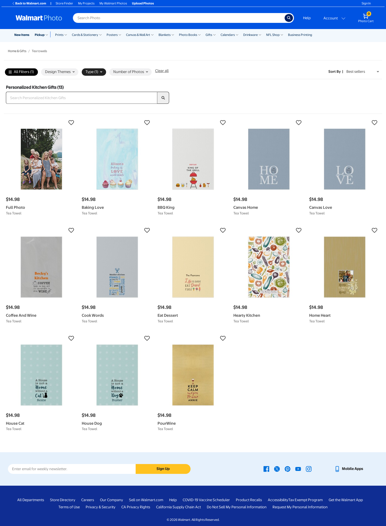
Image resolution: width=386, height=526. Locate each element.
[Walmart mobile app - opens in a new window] (348, 468)
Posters (112, 35)
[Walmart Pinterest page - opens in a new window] (287, 468)
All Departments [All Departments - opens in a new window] (30, 500)
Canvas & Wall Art (138, 35)
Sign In (366, 3)
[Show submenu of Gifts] (214, 34)
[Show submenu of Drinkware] (259, 34)
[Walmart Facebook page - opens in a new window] (266, 468)
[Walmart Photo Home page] (39, 18)
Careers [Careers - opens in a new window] (87, 500)
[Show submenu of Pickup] (47, 34)
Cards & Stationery (85, 35)
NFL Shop (273, 35)
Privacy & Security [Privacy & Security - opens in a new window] (100, 507)
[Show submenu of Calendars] (237, 34)
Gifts (209, 35)
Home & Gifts (17, 51)
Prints (59, 35)
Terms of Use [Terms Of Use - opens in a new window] (69, 507)
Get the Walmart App (346, 500)
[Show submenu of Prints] (65, 34)
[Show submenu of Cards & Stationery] (100, 34)
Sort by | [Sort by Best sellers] (335, 71)
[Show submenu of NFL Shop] (281, 34)
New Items (21, 35)
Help (307, 18)
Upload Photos (143, 3)
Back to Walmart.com (29, 3)
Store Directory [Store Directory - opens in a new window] (62, 500)
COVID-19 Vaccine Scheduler (206, 500)
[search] (163, 98)
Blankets (165, 35)
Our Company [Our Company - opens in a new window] (111, 500)
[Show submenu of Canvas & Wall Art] (152, 34)
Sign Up (163, 468)
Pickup (40, 35)
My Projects (86, 3)
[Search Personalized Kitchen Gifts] (81, 98)
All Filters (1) (21, 72)
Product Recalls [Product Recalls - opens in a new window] (249, 500)
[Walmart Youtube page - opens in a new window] (298, 468)
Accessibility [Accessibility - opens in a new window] (278, 500)
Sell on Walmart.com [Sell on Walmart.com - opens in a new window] (146, 500)
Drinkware (250, 35)
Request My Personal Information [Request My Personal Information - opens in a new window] (300, 507)
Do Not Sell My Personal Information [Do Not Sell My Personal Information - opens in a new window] (237, 507)
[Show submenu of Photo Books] (199, 34)
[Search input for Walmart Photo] (179, 18)
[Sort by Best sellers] (362, 71)
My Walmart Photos (113, 3)
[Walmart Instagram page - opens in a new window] (309, 468)
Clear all (162, 71)
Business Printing (300, 35)
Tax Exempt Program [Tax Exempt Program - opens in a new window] (305, 500)
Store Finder (64, 3)
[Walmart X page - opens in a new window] (277, 468)
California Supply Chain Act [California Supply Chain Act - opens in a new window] (178, 507)
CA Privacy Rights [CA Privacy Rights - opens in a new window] (135, 507)
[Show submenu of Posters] (119, 34)
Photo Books (188, 35)
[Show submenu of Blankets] (172, 34)
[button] (41, 123)
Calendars (228, 35)
